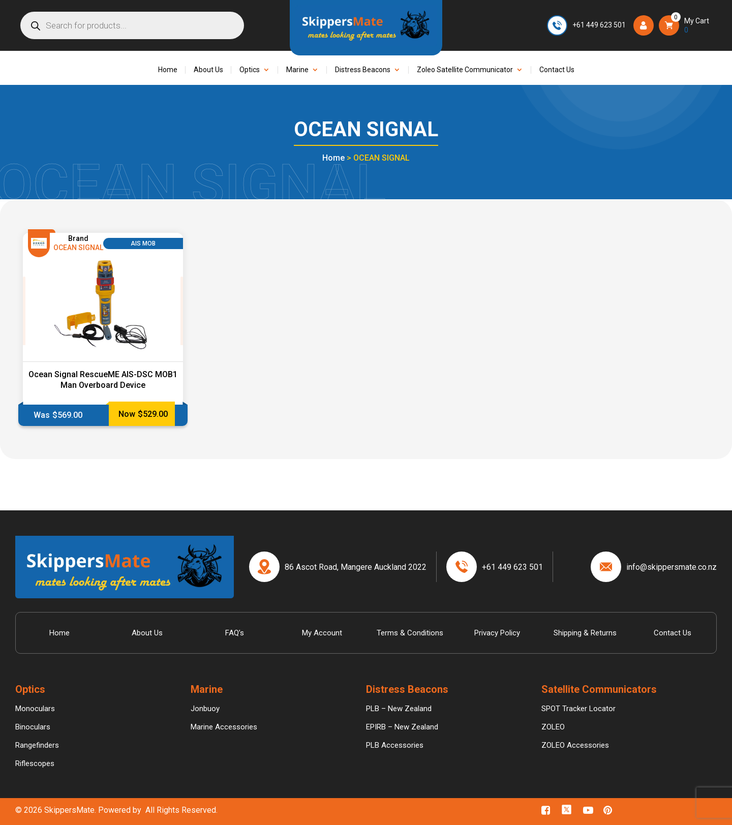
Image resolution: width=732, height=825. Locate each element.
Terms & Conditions (410, 632)
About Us (208, 70)
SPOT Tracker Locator (578, 708)
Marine (297, 70)
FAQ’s (234, 632)
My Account (322, 632)
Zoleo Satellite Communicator (465, 70)
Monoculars (35, 708)
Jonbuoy (205, 708)
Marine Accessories (224, 726)
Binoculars (32, 726)
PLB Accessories (394, 745)
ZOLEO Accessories (575, 745)
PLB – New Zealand (399, 708)
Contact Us (556, 70)
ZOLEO (553, 726)
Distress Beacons (362, 70)
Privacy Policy (497, 632)
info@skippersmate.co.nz (671, 567)
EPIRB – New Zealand (402, 726)
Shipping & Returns (585, 632)
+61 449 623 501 (599, 25)
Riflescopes (34, 763)
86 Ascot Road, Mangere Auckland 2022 (355, 567)
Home (167, 70)
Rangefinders (37, 745)
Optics (249, 70)
